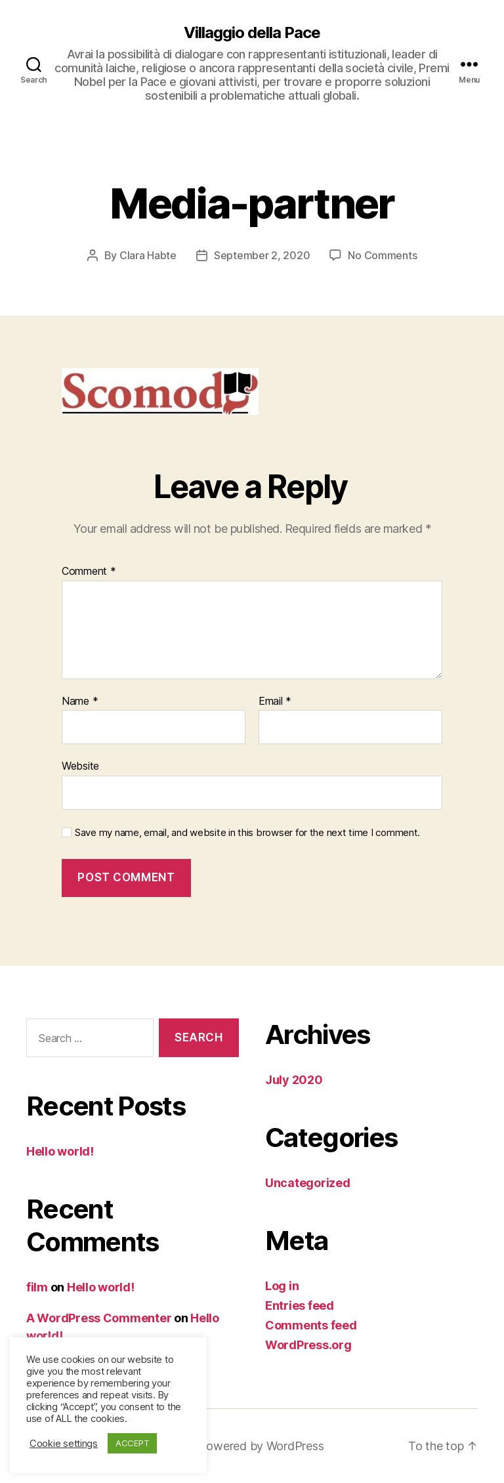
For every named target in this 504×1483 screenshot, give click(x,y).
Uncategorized (307, 1183)
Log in (282, 1286)
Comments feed (311, 1325)
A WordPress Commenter (98, 1318)
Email (275, 701)
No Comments (382, 255)
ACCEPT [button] (132, 1443)
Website (80, 765)
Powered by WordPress (261, 1446)
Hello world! (60, 1151)
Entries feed (299, 1305)
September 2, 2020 (262, 255)
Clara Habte (148, 255)
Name (80, 701)
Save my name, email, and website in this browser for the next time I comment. (247, 833)
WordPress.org (308, 1345)
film (37, 1287)
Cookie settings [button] (64, 1444)
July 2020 (294, 1080)
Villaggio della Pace (252, 33)
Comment (89, 571)
